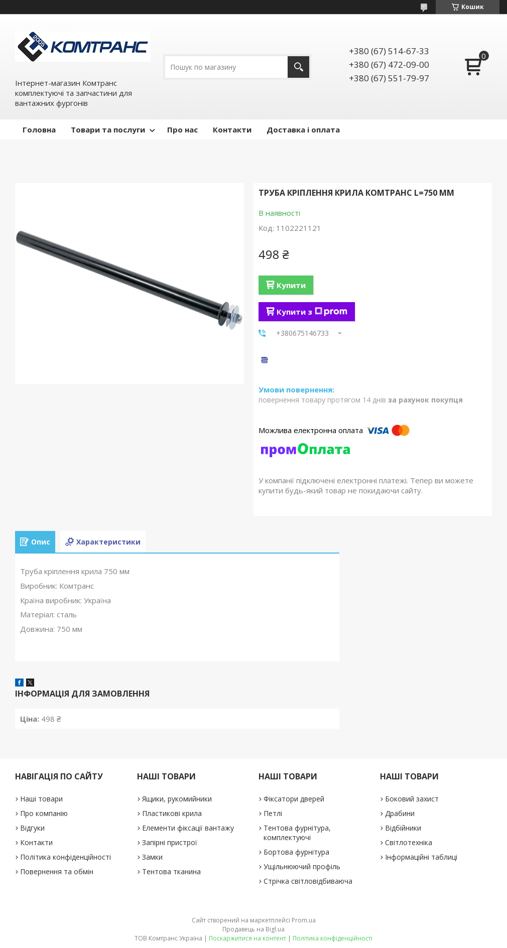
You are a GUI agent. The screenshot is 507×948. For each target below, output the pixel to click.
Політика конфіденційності (65, 857)
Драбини (400, 813)
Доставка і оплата (303, 129)
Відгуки (32, 828)
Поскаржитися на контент (247, 938)
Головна (39, 129)
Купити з (312, 312)
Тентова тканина (171, 871)
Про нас (182, 129)
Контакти (232, 129)
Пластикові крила (172, 813)
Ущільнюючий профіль (302, 866)
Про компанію (44, 813)
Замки (152, 857)
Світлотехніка (408, 842)
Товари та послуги (108, 129)
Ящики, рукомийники (177, 798)
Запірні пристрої (169, 842)
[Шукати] (298, 67)
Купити (291, 285)
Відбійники (403, 828)
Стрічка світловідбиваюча (308, 881)
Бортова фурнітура (296, 852)
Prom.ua (304, 920)
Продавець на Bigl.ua (253, 929)
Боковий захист (412, 798)
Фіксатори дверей (294, 798)
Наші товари (41, 798)
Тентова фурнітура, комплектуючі (297, 832)
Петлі (273, 813)
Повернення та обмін (56, 871)
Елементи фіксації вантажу (188, 828)
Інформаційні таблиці (421, 857)
